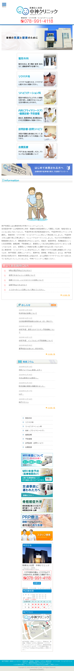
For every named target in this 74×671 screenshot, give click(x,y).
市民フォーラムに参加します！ (30, 370)
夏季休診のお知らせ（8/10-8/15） (31, 349)
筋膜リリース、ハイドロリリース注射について (26, 280)
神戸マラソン (24, 402)
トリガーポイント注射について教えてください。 (27, 290)
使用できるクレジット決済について (22, 275)
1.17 (21, 394)
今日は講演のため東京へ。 (29, 378)
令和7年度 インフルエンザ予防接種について (36, 341)
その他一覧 (66, 295)
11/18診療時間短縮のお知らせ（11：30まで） (36, 321)
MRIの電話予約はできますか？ (20, 270)
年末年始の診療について (28, 313)
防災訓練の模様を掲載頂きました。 (32, 386)
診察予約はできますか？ (18, 285)
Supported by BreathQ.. (37, 669)
